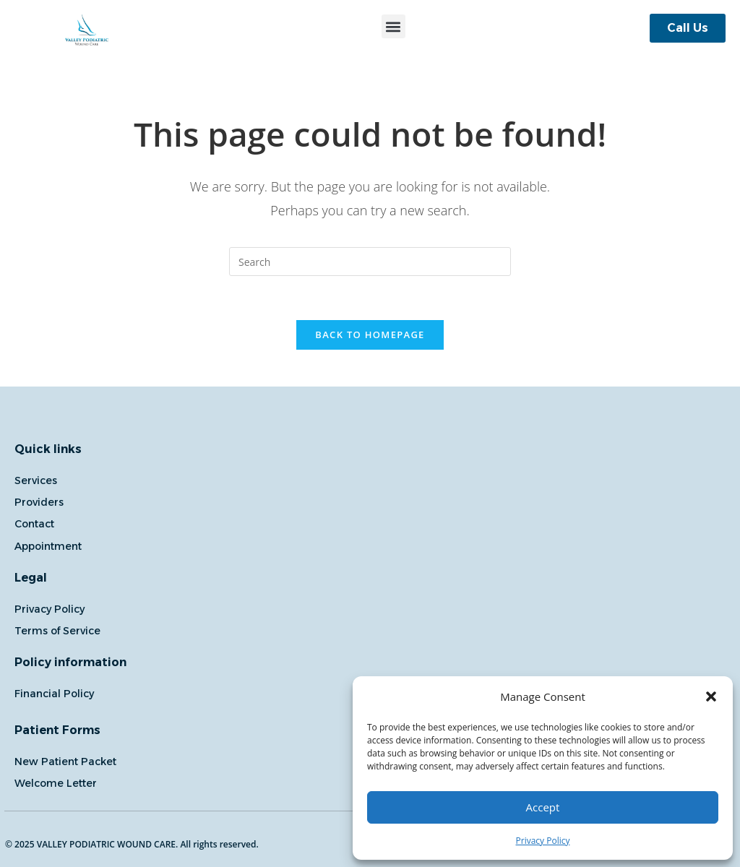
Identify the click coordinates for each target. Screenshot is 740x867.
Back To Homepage (369, 334)
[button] (711, 696)
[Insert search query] (370, 261)
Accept (543, 807)
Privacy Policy (543, 840)
